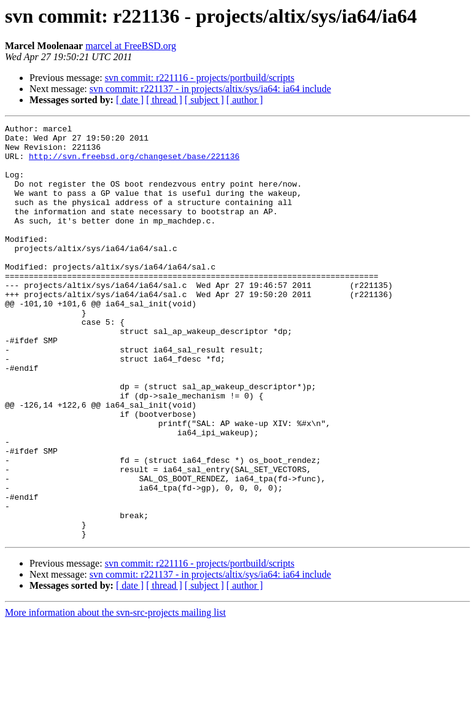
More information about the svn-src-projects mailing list (115, 695)
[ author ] (244, 100)
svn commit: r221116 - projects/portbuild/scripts (200, 77)
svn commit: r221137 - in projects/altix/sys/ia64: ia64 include (210, 88)
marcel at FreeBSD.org (130, 46)
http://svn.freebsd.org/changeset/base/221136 (134, 163)
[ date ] (130, 100)
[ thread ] (164, 100)
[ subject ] (204, 100)
